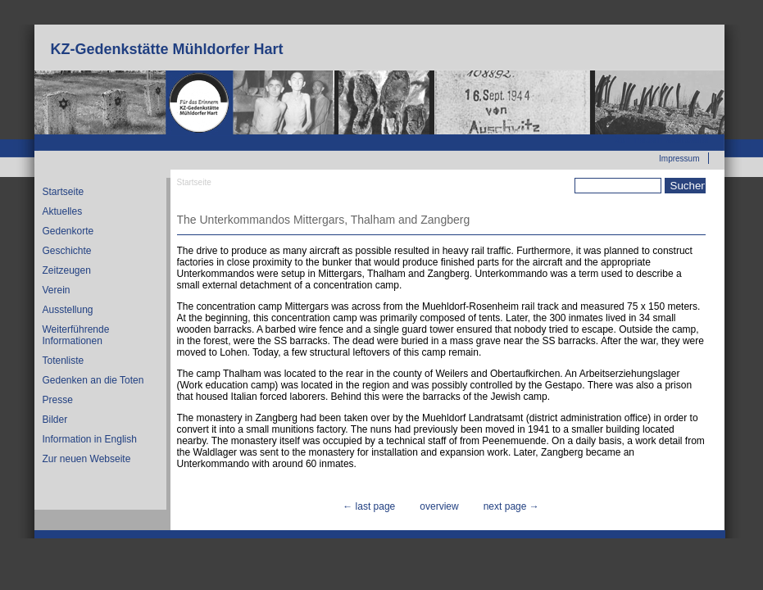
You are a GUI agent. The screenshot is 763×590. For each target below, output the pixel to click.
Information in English (90, 439)
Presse (58, 400)
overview (439, 506)
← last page (369, 506)
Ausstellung (68, 309)
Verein (56, 290)
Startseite (63, 191)
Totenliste (63, 360)
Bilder (55, 419)
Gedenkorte (68, 231)
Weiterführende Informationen (76, 335)
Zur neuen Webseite (662, 140)
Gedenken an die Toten (93, 380)
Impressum (679, 158)
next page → (511, 506)
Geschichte (67, 250)
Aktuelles (63, 211)
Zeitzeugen (67, 270)
